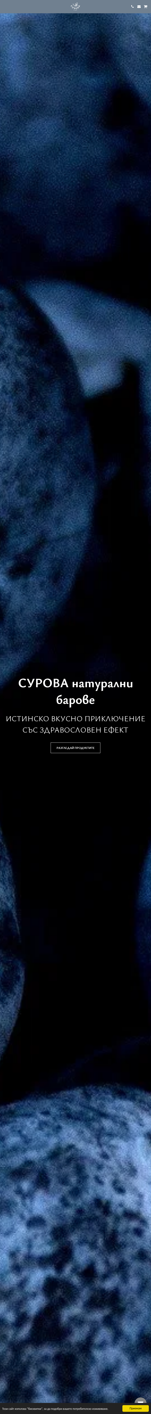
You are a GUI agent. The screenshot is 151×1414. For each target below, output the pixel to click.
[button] (5, 6)
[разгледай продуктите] (76, 747)
